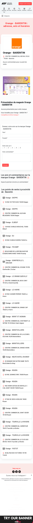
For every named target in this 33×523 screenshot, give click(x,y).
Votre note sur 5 (6, 146)
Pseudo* (4, 138)
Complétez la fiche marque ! (10, 115)
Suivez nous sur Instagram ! (16, 476)
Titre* (3, 132)
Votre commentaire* (8, 152)
